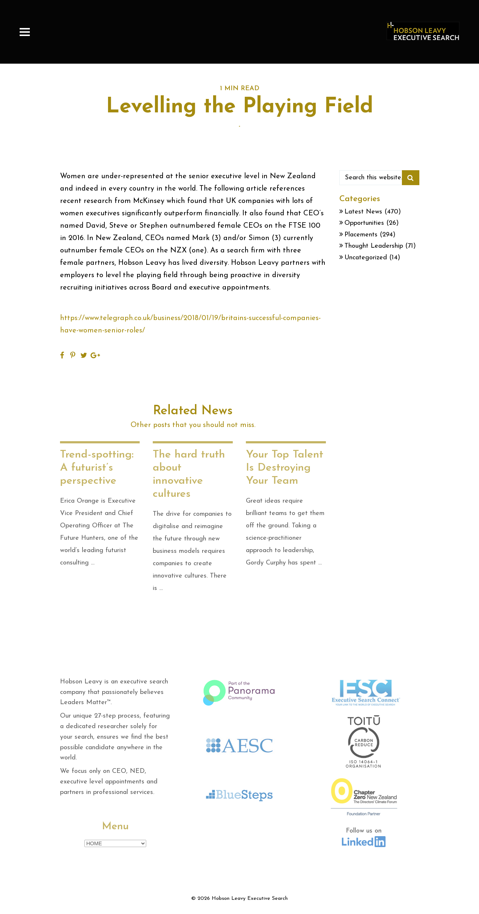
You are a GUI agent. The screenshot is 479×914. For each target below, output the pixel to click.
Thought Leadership (373, 246)
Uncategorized (365, 257)
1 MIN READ (239, 88)
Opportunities (364, 223)
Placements (361, 234)
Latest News (363, 211)
